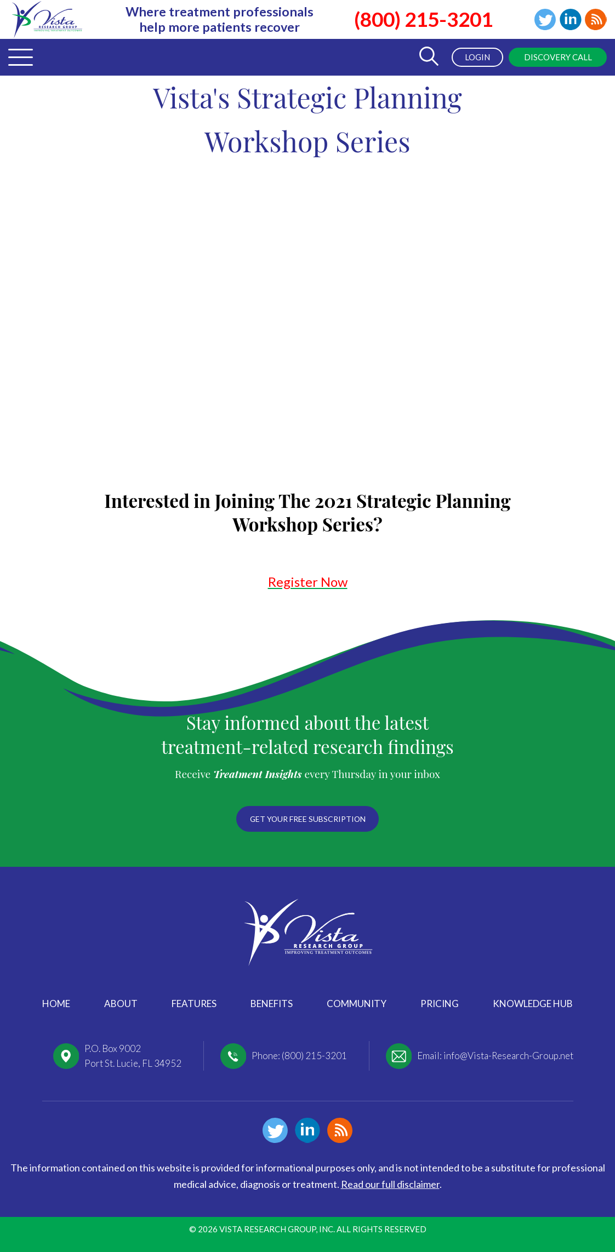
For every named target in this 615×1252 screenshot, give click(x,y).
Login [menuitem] (476, 57)
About (121, 1003)
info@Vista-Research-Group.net (508, 1055)
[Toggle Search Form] (427, 57)
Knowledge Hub (533, 1003)
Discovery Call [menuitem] (557, 57)
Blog (596, 20)
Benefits (271, 1003)
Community (356, 1003)
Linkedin (570, 20)
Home (56, 1003)
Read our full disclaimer (390, 1184)
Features (194, 1003)
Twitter (544, 20)
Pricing (439, 1003)
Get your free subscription (307, 819)
